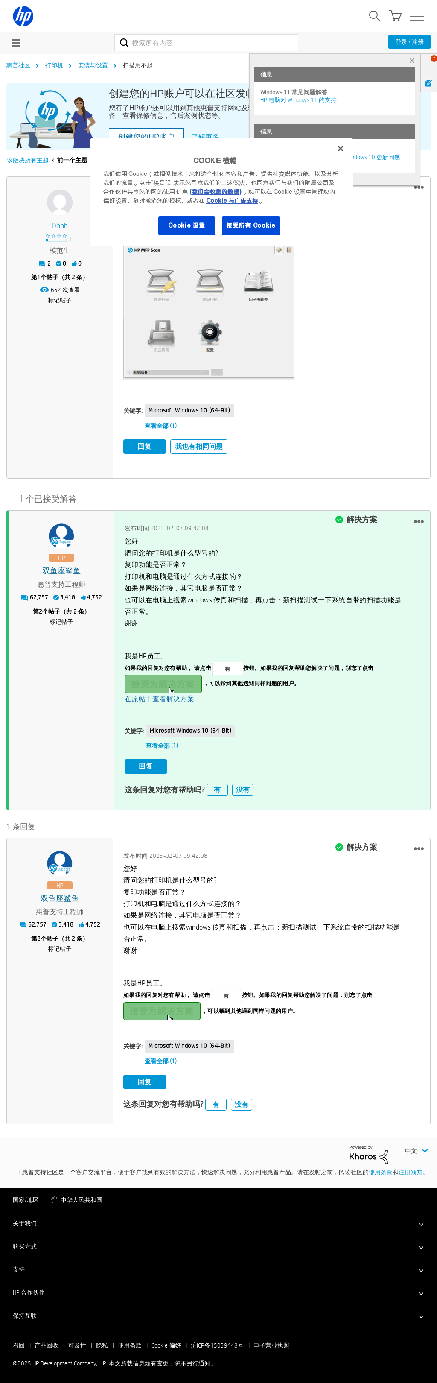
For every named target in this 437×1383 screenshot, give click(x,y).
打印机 (54, 65)
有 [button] (217, 787)
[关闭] (340, 148)
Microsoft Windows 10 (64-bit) (189, 410)
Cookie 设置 (186, 225)
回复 (144, 446)
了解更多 (205, 137)
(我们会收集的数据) (215, 192)
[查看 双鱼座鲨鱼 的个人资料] (61, 570)
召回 (19, 1343)
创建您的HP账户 (146, 137)
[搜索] (206, 42)
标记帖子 (60, 300)
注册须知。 (413, 1169)
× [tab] (411, 60)
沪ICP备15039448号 (217, 1343)
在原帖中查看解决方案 (159, 697)
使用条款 (381, 1169)
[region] (221, 192)
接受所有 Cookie (251, 225)
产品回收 (46, 1343)
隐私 (102, 1343)
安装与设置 (93, 65)
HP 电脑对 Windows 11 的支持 (298, 100)
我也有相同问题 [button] (199, 446)
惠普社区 (18, 65)
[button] (418, 187)
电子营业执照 (271, 1343)
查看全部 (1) (161, 426)
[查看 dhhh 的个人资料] (59, 226)
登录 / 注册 (409, 42)
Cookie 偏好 (166, 1343)
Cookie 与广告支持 (232, 201)
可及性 (77, 1343)
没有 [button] (243, 787)
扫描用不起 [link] (138, 65)
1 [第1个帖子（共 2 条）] (39, 277)
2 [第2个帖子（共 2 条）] (40, 610)
